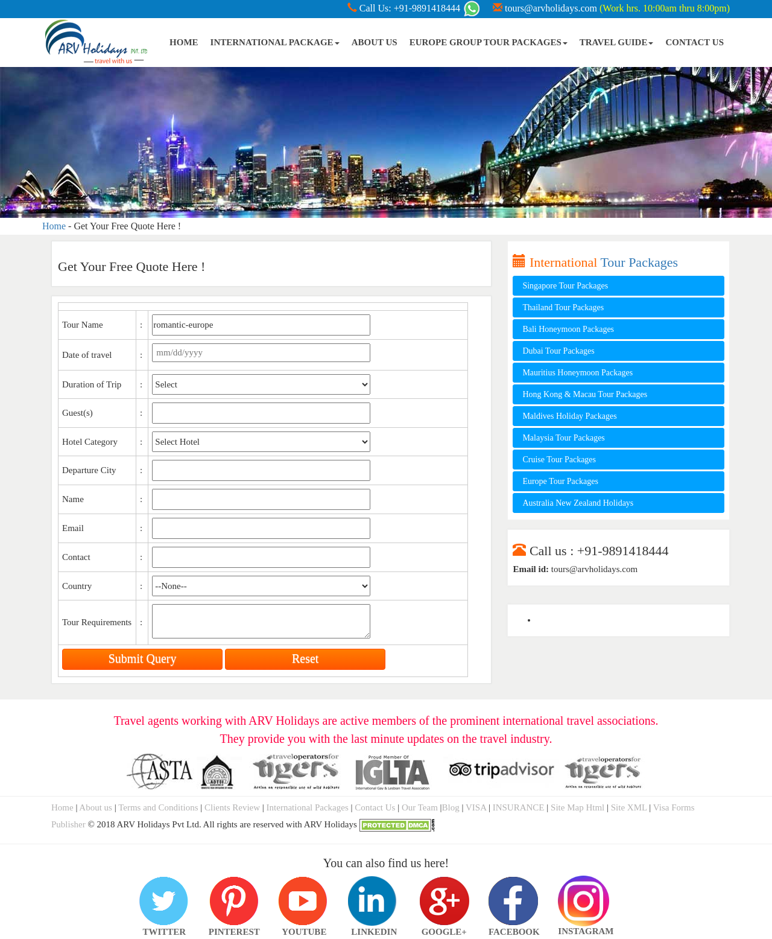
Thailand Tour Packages (563, 307)
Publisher (68, 824)
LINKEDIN (374, 901)
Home (54, 226)
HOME (183, 42)
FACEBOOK (514, 901)
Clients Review (233, 807)
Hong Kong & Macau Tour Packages (584, 394)
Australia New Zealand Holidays (577, 503)
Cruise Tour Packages (559, 459)
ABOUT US (374, 42)
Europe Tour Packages (560, 481)
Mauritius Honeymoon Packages (577, 372)
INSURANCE (519, 807)
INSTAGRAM (584, 884)
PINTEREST (234, 901)
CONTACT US (694, 42)
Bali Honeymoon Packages (568, 329)
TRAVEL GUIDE (617, 42)
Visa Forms (674, 807)
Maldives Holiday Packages (569, 416)
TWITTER (164, 901)
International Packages (308, 807)
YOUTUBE (304, 901)
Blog (451, 807)
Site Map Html (577, 807)
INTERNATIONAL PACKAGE (275, 42)
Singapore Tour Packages (565, 285)
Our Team (420, 807)
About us (96, 807)
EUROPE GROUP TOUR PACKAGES (489, 42)
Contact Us (375, 807)
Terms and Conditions (158, 807)
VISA (476, 807)
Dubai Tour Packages (558, 350)
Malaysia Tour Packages (563, 437)
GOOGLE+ (444, 901)
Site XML (629, 807)
